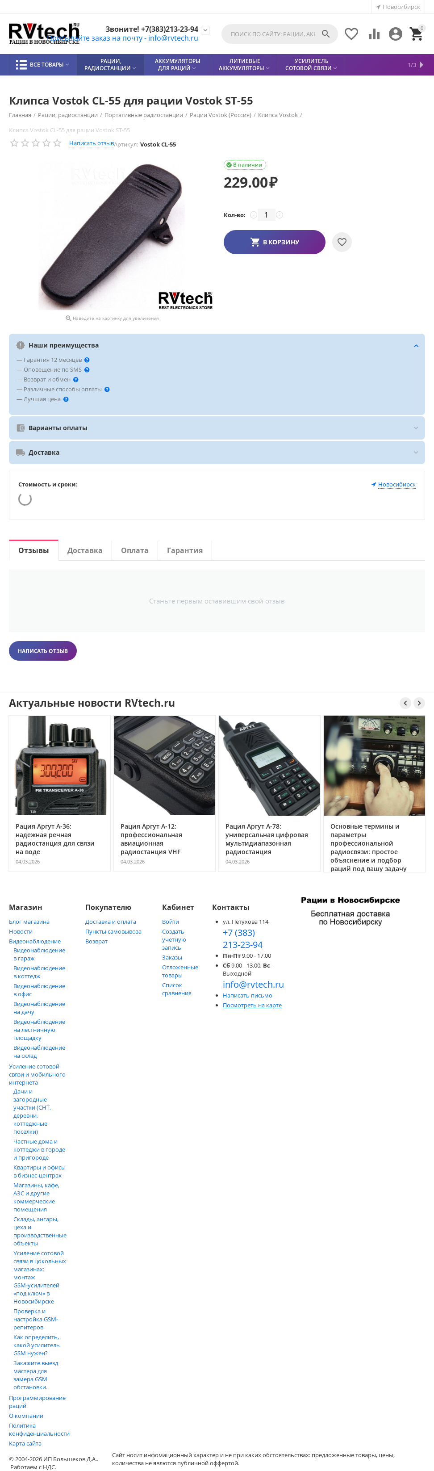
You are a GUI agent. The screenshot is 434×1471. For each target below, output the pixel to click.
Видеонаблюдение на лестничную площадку (39, 1030)
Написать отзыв (91, 143)
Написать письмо (247, 995)
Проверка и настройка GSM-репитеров (35, 1319)
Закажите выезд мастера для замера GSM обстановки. (35, 1375)
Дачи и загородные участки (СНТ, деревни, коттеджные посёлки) (32, 1111)
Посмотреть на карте (252, 1005)
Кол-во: (235, 215)
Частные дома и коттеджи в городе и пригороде (39, 1149)
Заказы (172, 957)
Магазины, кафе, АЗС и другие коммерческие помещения (36, 1197)
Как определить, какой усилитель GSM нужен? (36, 1345)
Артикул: (126, 144)
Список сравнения (177, 989)
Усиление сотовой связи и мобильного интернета (37, 1074)
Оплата (135, 550)
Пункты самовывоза (113, 931)
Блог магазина (29, 922)
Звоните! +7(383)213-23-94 (151, 29)
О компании (26, 1416)
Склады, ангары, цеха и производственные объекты (40, 1231)
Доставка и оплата (110, 922)
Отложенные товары (180, 971)
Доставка (85, 550)
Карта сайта (25, 1443)
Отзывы (33, 550)
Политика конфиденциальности (39, 1429)
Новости (21, 931)
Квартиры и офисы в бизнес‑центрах (39, 1171)
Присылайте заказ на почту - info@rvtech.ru (122, 38)
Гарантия (185, 550)
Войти (170, 922)
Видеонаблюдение (35, 941)
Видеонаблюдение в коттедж (39, 972)
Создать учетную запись (174, 939)
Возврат (96, 941)
